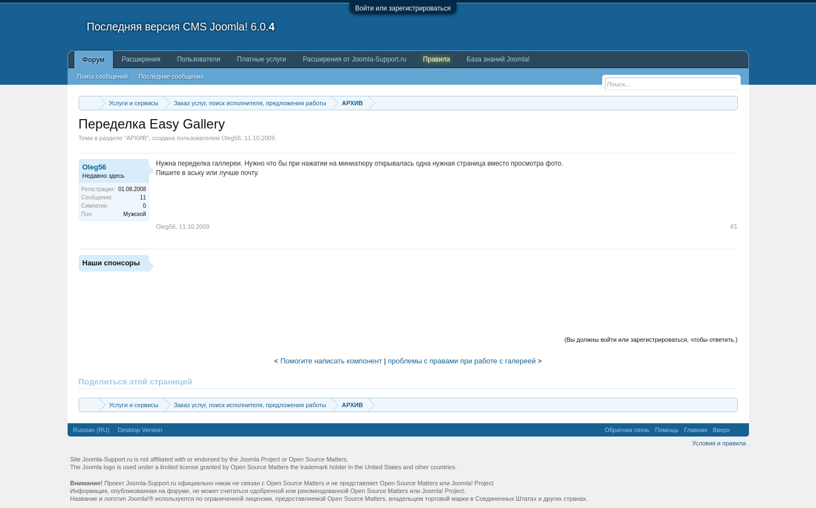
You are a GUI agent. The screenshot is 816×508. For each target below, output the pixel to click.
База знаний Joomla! (498, 59)
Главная (695, 430)
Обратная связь (626, 430)
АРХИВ (136, 138)
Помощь (667, 430)
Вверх (721, 430)
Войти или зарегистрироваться (402, 8)
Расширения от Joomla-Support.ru (355, 59)
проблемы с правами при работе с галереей (462, 361)
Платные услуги (261, 59)
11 (143, 197)
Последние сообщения (171, 76)
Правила (436, 59)
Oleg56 (230, 138)
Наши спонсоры (111, 263)
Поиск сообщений (103, 76)
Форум (94, 60)
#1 (733, 226)
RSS (739, 430)
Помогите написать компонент (331, 361)
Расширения (141, 59)
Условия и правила (719, 443)
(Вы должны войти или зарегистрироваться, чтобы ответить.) (651, 339)
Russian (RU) (91, 430)
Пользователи (198, 59)
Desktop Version (140, 430)
